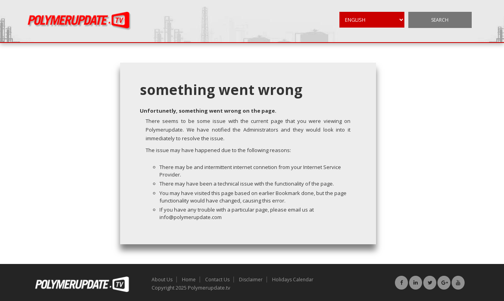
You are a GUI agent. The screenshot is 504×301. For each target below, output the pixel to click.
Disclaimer (251, 279)
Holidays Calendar (292, 279)
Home (189, 279)
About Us (162, 279)
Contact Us (217, 279)
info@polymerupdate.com (190, 217)
